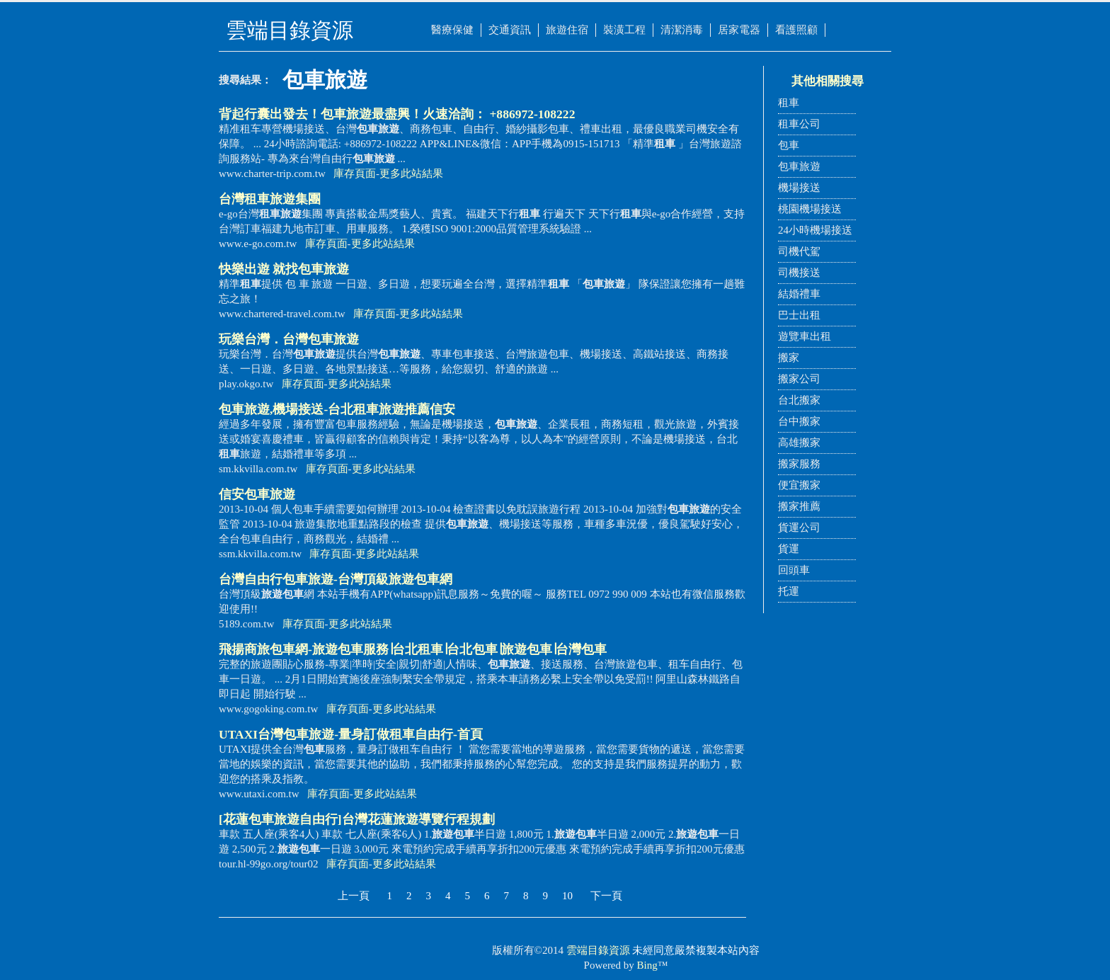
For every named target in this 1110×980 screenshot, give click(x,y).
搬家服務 (799, 463)
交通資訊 (509, 29)
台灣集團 (270, 199)
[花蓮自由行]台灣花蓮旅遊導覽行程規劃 (357, 819)
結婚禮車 (799, 294)
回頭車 (794, 570)
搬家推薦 (799, 506)
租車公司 (799, 124)
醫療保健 (452, 29)
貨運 (788, 548)
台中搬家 (799, 421)
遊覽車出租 (804, 336)
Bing (647, 965)
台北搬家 (799, 400)
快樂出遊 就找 (284, 269)
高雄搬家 (799, 442)
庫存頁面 (354, 173)
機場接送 (799, 187)
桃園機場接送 (810, 209)
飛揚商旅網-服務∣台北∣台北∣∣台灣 (413, 649)
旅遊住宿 (567, 29)
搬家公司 (799, 378)
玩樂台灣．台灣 (289, 339)
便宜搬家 (799, 485)
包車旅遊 (799, 166)
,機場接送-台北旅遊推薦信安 (337, 409)
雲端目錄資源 (598, 950)
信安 (257, 494)
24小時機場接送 (815, 230)
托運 (788, 591)
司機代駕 (799, 251)
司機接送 (799, 272)
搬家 (788, 357)
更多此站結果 (411, 173)
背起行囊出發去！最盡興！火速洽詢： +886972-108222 (397, 114)
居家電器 (739, 29)
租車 (788, 102)
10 (567, 895)
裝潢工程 (624, 29)
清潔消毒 (681, 29)
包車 (788, 145)
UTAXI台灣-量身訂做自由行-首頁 (351, 734)
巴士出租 (799, 315)
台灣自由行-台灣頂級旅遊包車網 (335, 579)
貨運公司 (799, 527)
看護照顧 (796, 29)
